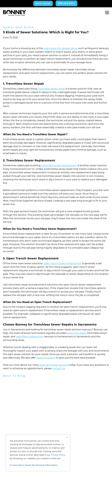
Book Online (43, 4)
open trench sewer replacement (63, 263)
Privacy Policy (58, 455)
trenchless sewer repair (51, 89)
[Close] (67, 437)
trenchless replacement (30, 337)
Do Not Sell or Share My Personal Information (34, 465)
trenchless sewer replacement (59, 166)
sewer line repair (76, 333)
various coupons (45, 358)
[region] (38, 453)
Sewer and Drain (18, 27)
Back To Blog (14, 376)
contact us (58, 368)
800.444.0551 (66, 3)
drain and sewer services (54, 365)
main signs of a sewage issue (60, 48)
